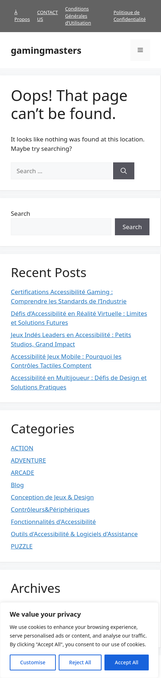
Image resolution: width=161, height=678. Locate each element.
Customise (32, 662)
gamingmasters (46, 50)
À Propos (22, 16)
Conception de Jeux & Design (52, 497)
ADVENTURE (28, 460)
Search (20, 213)
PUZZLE (22, 546)
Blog (17, 485)
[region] (79, 640)
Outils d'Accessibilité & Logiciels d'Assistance (74, 534)
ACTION (22, 448)
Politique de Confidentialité (129, 16)
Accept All (126, 662)
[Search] (123, 171)
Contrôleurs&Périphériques (50, 509)
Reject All (80, 662)
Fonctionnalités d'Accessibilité (53, 521)
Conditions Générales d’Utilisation (78, 15)
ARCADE (22, 472)
